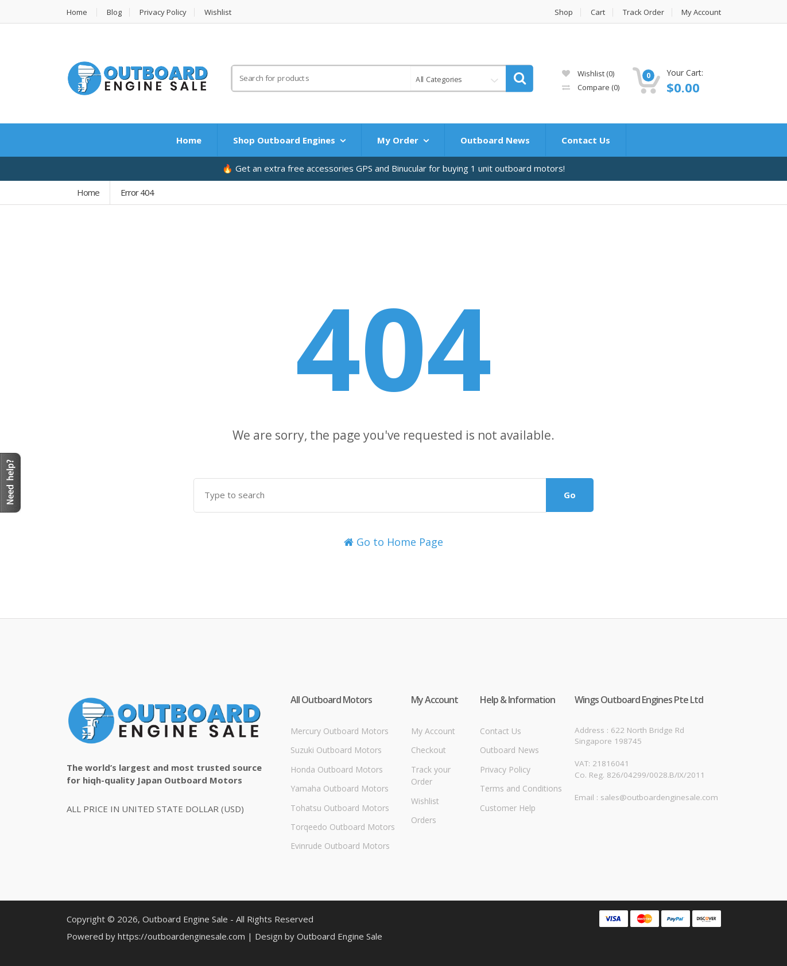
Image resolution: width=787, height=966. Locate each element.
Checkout (428, 749)
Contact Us (585, 140)
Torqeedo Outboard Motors (342, 826)
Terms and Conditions (521, 788)
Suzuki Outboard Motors (336, 749)
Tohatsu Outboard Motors (339, 807)
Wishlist (217, 12)
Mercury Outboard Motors (339, 731)
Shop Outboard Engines (284, 140)
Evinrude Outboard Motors (340, 845)
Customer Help (508, 807)
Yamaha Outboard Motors (339, 788)
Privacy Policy (163, 12)
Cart (598, 12)
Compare (590, 87)
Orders (423, 819)
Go (570, 495)
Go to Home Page (393, 542)
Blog (114, 12)
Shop (564, 12)
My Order (397, 140)
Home (77, 12)
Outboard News (495, 140)
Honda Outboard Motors (336, 769)
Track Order (643, 12)
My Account (701, 12)
